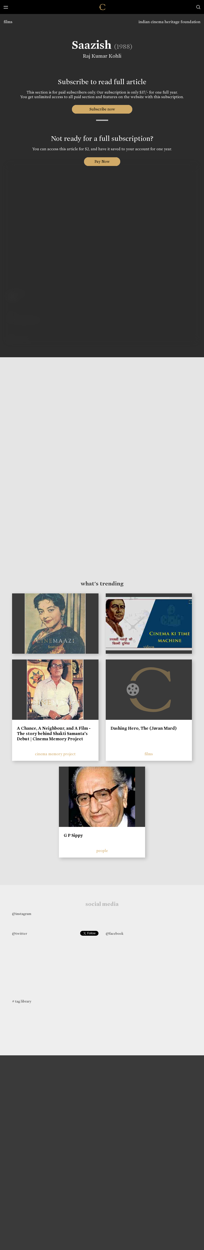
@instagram (21, 914)
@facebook (114, 933)
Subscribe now (102, 109)
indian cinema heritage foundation (169, 21)
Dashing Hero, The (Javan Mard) (144, 728)
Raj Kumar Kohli (101, 56)
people (102, 850)
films (8, 21)
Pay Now (102, 161)
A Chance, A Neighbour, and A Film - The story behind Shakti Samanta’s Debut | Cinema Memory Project (54, 733)
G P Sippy (73, 835)
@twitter (19, 933)
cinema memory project (55, 754)
